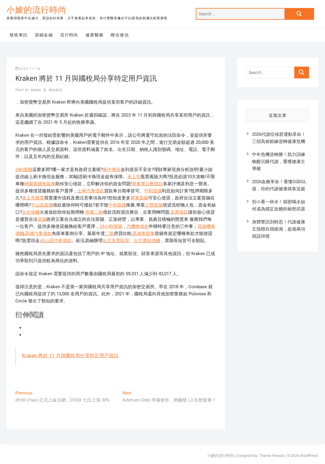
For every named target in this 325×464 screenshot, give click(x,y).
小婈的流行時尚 (37, 10)
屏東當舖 (139, 198)
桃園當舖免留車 (39, 183)
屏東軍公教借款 (147, 183)
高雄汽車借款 (38, 233)
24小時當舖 (111, 226)
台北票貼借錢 (147, 240)
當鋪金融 (44, 35)
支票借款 (179, 212)
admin (35, 90)
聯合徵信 (120, 35)
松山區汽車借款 (56, 240)
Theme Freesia (271, 455)
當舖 (42, 219)
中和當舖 (153, 191)
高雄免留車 (143, 233)
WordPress (309, 455)
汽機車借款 (138, 226)
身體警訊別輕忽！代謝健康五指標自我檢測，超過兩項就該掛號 (278, 229)
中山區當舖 (42, 205)
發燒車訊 (18, 35)
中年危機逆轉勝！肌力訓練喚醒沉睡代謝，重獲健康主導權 (278, 161)
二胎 (109, 233)
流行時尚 (69, 35)
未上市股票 (33, 198)
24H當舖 (23, 169)
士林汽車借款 (90, 191)
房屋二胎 (94, 212)
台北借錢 (31, 212)
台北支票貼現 (116, 240)
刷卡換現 (112, 169)
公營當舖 (154, 205)
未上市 (133, 176)
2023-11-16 (28, 69)
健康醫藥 (94, 35)
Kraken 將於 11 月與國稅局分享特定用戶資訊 (70, 355)
